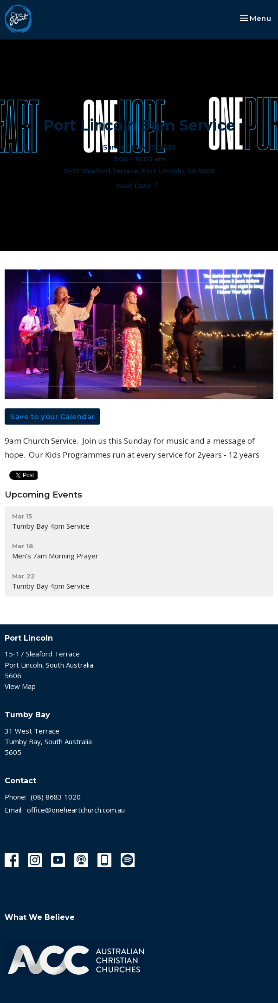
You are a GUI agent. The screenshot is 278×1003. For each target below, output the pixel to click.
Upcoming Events (43, 495)
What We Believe (40, 917)
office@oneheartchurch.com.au (76, 809)
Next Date (139, 184)
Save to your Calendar (52, 416)
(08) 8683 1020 (56, 796)
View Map (20, 686)
